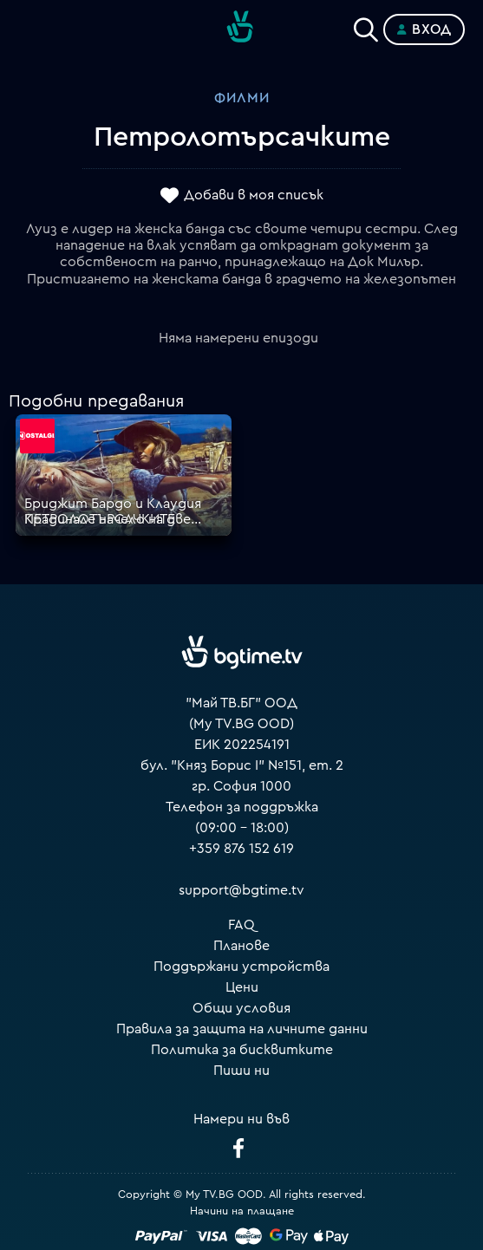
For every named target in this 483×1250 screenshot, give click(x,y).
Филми (242, 98)
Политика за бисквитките (242, 1050)
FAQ (241, 925)
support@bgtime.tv (241, 890)
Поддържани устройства (241, 966)
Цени (241, 987)
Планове (241, 946)
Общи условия (241, 1008)
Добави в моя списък (253, 195)
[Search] (366, 26)
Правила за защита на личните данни (242, 1029)
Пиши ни (241, 1070)
